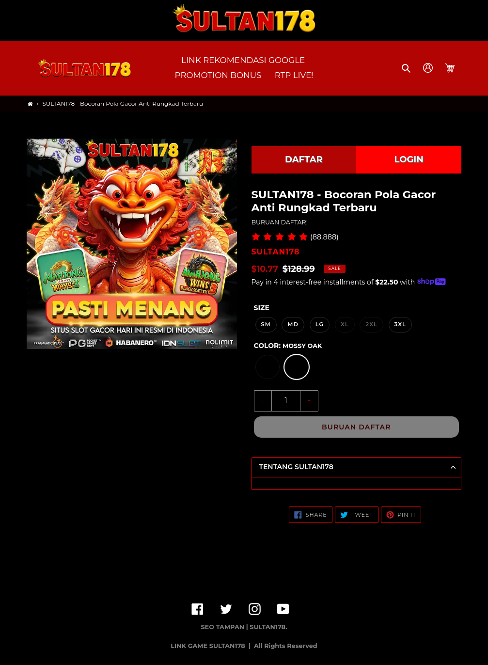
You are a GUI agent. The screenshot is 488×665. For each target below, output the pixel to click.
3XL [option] (400, 324)
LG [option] (319, 324)
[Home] (30, 104)
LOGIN (409, 159)
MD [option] (293, 324)
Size (261, 307)
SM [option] (266, 324)
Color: (288, 345)
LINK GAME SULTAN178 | (211, 645)
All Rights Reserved (285, 645)
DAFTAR (304, 159)
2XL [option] (371, 324)
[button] (407, 68)
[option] (267, 367)
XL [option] (345, 324)
